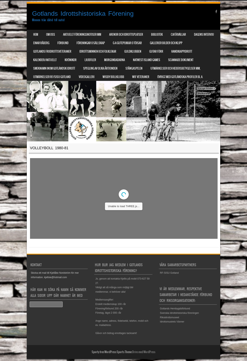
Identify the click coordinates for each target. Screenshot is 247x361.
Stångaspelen (134, 68)
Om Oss (50, 34)
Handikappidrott (181, 51)
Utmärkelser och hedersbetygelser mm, (175, 68)
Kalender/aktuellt (45, 60)
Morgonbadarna (114, 60)
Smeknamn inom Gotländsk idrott (54, 68)
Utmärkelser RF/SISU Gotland (52, 77)
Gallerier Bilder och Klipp (166, 43)
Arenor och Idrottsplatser (126, 34)
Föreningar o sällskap (91, 43)
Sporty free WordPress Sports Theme (112, 352)
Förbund (62, 43)
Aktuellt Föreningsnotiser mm (82, 34)
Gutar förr (156, 51)
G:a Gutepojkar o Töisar (127, 43)
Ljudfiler (90, 60)
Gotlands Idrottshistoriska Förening (83, 13)
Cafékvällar (178, 34)
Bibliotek (157, 34)
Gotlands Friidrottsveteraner (52, 51)
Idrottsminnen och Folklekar (97, 51)
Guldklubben (132, 51)
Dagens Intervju (204, 34)
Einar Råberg (41, 43)
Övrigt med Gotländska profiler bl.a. (180, 77)
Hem (35, 34)
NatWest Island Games (146, 60)
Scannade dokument (180, 60)
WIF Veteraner (140, 77)
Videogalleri (86, 77)
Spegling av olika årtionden (100, 68)
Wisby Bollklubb (113, 77)
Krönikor (71, 60)
